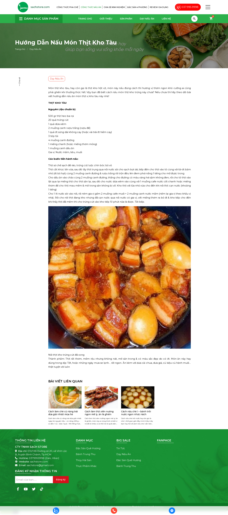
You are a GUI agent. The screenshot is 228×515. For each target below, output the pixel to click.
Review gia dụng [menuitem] (159, 7)
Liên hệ (166, 18)
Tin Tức (120, 448)
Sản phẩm (126, 18)
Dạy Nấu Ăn (147, 18)
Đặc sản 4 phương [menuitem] (137, 7)
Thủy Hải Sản (83, 460)
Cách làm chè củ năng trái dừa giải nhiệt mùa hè (63, 413)
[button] (208, 7)
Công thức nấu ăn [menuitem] (91, 7)
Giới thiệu (106, 18)
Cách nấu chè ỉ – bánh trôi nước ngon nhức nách (136, 413)
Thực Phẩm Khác (86, 466)
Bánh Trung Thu (85, 454)
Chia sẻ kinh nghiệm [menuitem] (114, 7)
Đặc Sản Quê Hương (88, 448)
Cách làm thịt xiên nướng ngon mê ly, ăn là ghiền (99, 413)
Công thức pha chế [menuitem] (67, 7)
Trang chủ (85, 18)
